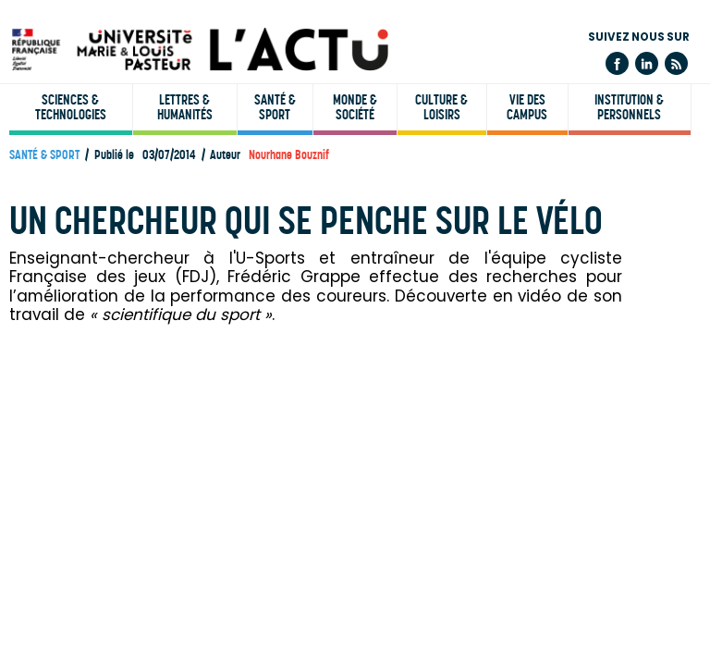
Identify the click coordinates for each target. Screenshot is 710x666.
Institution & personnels (629, 107)
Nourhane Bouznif (289, 155)
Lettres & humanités (185, 107)
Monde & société (355, 107)
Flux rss (676, 63)
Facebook (617, 63)
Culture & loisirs (441, 107)
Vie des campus (527, 107)
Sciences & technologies (70, 107)
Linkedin (646, 63)
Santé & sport (275, 107)
